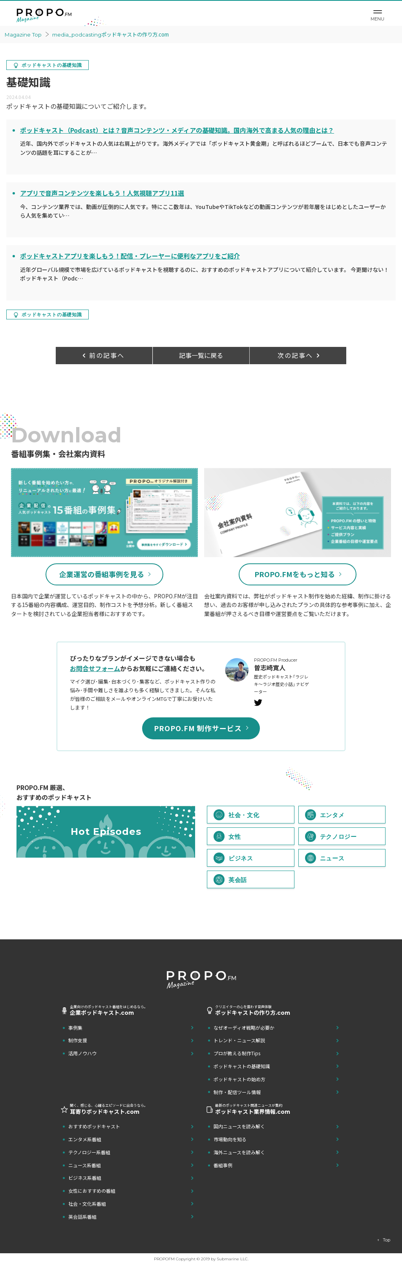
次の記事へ (295, 355)
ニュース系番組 (84, 1165)
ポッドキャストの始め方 (239, 1079)
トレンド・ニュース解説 (239, 1040)
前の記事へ (106, 355)
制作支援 (77, 1040)
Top (386, 1240)
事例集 (75, 1027)
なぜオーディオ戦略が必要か (244, 1027)
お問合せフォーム (95, 668)
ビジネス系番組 (84, 1178)
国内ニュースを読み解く (239, 1126)
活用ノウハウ (82, 1053)
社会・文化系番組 (87, 1204)
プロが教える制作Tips (237, 1053)
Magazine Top (24, 34)
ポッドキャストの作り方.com (116, 34)
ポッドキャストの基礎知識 (242, 1066)
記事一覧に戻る (201, 355)
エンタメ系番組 (84, 1139)
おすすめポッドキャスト (94, 1126)
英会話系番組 (82, 1216)
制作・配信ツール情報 (237, 1092)
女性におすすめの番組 (91, 1191)
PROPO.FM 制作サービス (198, 728)
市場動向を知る (230, 1139)
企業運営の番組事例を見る (101, 574)
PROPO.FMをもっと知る (294, 574)
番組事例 (223, 1165)
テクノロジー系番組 (89, 1152)
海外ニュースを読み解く (239, 1152)
